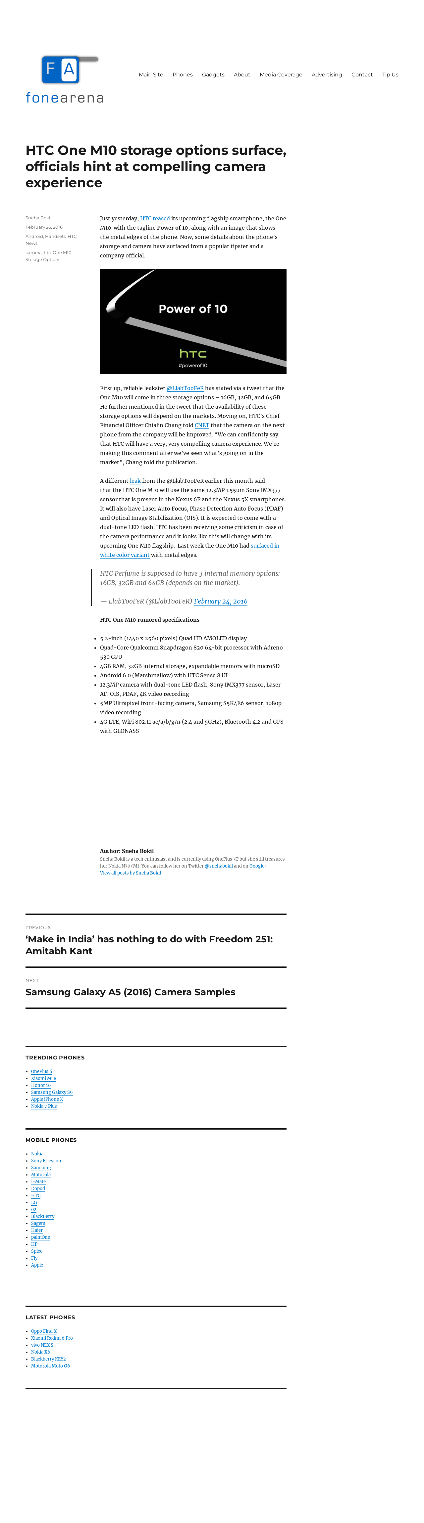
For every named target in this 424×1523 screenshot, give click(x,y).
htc (47, 252)
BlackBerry (42, 1216)
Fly (34, 1258)
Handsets (55, 236)
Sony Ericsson (46, 1161)
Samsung (41, 1168)
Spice (36, 1251)
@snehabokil (219, 866)
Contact (362, 74)
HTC (72, 236)
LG (34, 1202)
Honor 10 (41, 1085)
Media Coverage (281, 74)
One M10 (62, 252)
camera (34, 252)
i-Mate (38, 1182)
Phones (183, 74)
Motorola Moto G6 (50, 1366)
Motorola (41, 1175)
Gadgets (213, 74)
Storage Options (43, 259)
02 (33, 1209)
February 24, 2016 (220, 601)
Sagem (38, 1223)
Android (34, 236)
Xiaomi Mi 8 (43, 1078)
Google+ (258, 866)
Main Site (151, 74)
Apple (37, 1265)
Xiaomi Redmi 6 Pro (52, 1338)
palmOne (40, 1237)
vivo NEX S (42, 1345)
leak (135, 480)
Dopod (38, 1188)
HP (34, 1244)
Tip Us (390, 74)
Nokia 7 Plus (44, 1106)
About (242, 74)
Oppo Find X (44, 1331)
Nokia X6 (40, 1352)
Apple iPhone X (47, 1099)
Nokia (37, 1154)
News (31, 243)
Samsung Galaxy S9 (52, 1092)
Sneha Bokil (39, 217)
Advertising (327, 74)
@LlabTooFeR (185, 388)
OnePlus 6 (41, 1071)
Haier (37, 1230)
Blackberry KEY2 (48, 1359)
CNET (202, 425)
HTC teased (155, 218)
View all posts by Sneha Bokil (130, 873)
